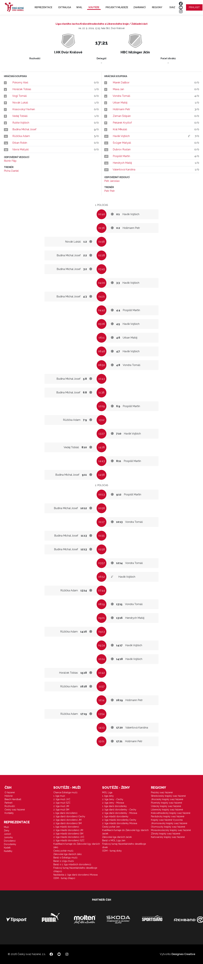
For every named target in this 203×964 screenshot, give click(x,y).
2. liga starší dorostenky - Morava (119, 813)
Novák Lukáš (20, 102)
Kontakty (9, 813)
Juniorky (8, 837)
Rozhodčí (10, 806)
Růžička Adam (21, 136)
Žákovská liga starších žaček (117, 837)
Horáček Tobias (21, 89)
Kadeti (7, 847)
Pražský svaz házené (162, 792)
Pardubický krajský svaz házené (167, 816)
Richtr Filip (10, 160)
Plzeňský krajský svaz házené (166, 802)
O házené (10, 792)
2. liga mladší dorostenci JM (68, 830)
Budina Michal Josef (24, 129)
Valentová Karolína (124, 169)
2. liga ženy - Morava (113, 802)
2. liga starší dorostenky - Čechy (119, 809)
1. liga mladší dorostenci (66, 826)
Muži (6, 827)
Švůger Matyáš (122, 142)
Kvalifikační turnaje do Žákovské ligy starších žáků (76, 846)
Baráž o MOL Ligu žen (113, 840)
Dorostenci (10, 840)
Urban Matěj (120, 102)
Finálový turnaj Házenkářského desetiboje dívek (124, 846)
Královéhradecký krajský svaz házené (170, 813)
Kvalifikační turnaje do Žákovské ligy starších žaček (125, 832)
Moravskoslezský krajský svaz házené (171, 830)
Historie (9, 796)
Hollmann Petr (121, 109)
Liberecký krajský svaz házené (167, 809)
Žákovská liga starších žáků (67, 854)
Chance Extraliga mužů (65, 792)
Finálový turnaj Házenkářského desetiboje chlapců (75, 870)
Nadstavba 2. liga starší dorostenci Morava (75, 874)
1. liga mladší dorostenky (115, 816)
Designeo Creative (183, 954)
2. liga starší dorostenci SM (67, 823)
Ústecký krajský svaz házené (166, 806)
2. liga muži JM (61, 806)
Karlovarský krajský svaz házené (168, 837)
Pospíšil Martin (121, 156)
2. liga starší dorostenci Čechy (69, 816)
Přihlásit (194, 7)
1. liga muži (59, 796)
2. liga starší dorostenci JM (67, 820)
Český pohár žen (111, 826)
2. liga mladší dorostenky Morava (119, 823)
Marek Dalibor (121, 82)
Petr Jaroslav (112, 180)
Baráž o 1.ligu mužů (63, 861)
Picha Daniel (11, 170)
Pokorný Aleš (20, 82)
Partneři (8, 802)
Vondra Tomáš (121, 95)
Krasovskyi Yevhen (23, 109)
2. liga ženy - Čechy (112, 799)
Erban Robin (19, 142)
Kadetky (8, 851)
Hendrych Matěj (122, 162)
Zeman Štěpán (122, 116)
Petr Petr (109, 190)
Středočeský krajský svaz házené (168, 796)
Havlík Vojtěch (121, 136)
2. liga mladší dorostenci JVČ (68, 837)
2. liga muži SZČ (61, 802)
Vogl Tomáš (19, 95)
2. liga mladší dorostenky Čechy (119, 820)
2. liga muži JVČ (61, 799)
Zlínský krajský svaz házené (165, 833)
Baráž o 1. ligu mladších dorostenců (72, 864)
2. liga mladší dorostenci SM (68, 833)
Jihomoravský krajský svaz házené (169, 823)
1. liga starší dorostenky (114, 806)
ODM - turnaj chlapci (64, 878)
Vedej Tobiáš (20, 116)
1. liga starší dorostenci (65, 813)
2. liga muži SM (61, 809)
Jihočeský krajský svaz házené (167, 799)
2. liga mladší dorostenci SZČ (69, 840)
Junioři (7, 834)
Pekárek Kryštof (122, 122)
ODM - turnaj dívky (112, 850)
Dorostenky (10, 844)
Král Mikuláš (120, 129)
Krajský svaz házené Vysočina (167, 820)
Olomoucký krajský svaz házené (168, 826)
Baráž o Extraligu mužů (65, 857)
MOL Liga (107, 792)
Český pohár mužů (63, 850)
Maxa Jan (118, 89)
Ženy (6, 830)
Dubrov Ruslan (122, 149)
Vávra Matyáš (20, 149)
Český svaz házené (15, 809)
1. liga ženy (108, 796)
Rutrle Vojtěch (20, 122)
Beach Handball (13, 799)
